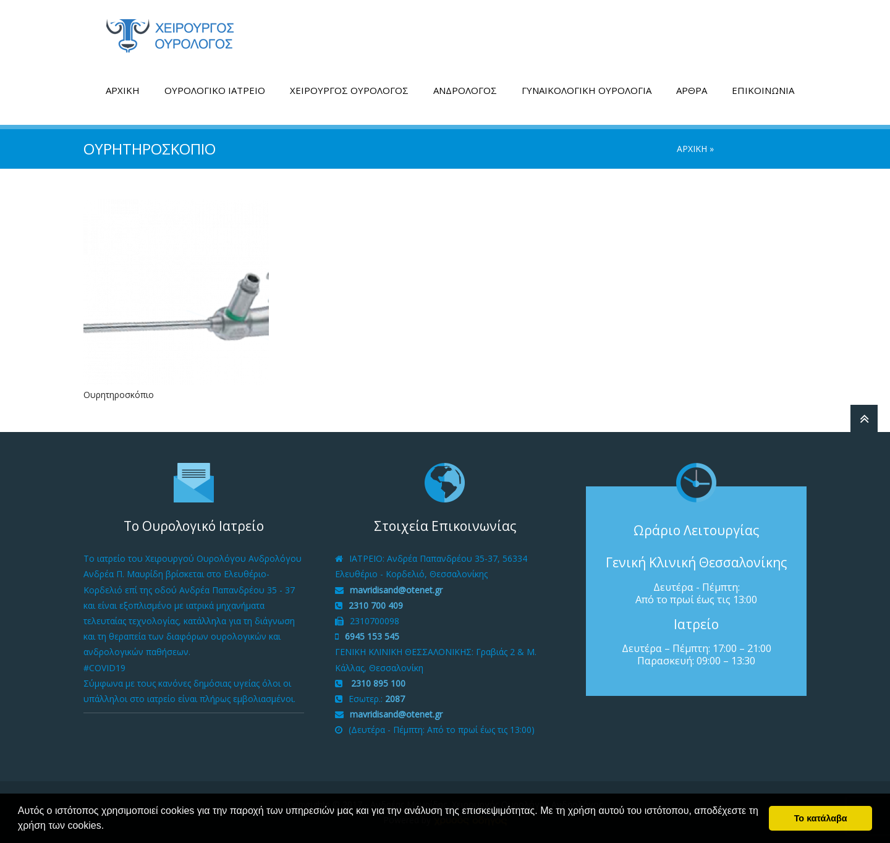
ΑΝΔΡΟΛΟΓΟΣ (465, 90)
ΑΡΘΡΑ (691, 90)
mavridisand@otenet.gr (396, 590)
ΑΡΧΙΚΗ (123, 90)
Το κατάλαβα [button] (820, 818)
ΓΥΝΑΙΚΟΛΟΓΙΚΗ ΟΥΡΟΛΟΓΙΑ (586, 90)
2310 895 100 (377, 683)
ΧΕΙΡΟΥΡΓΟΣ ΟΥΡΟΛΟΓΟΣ (349, 90)
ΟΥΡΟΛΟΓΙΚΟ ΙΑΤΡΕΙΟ (214, 90)
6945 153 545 (372, 636)
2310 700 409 (376, 605)
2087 (395, 699)
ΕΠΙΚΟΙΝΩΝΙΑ (763, 90)
